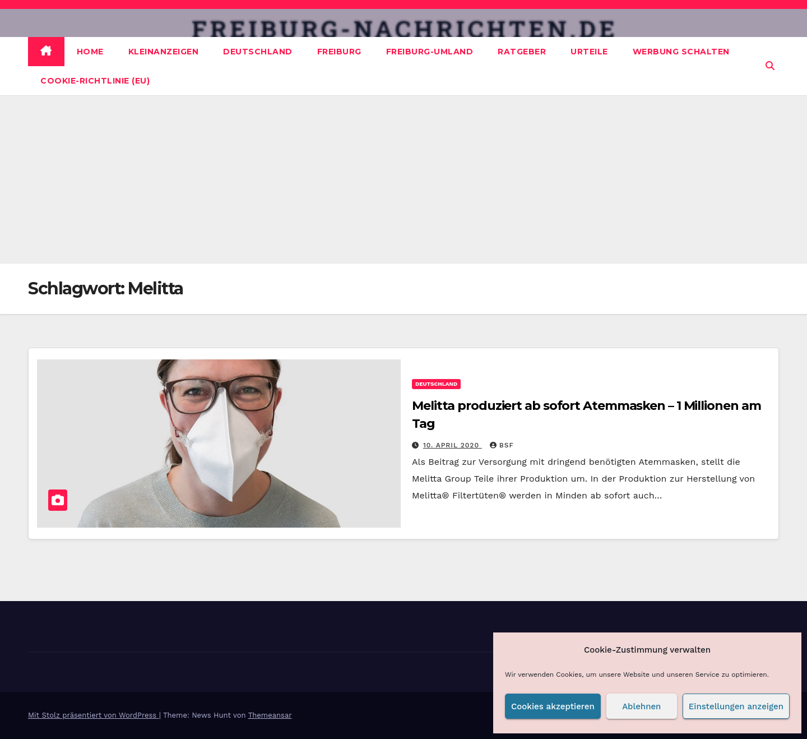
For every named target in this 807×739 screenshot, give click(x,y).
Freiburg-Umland (430, 52)
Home (90, 52)
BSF (502, 445)
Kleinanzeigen (163, 52)
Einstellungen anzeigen (736, 706)
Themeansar (270, 715)
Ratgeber (522, 52)
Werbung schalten (681, 52)
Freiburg (339, 52)
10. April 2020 (452, 445)
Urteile (589, 52)
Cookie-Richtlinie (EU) (95, 81)
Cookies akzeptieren (553, 706)
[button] (770, 66)
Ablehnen (641, 706)
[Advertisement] (403, 179)
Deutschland (258, 52)
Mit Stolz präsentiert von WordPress (93, 715)
